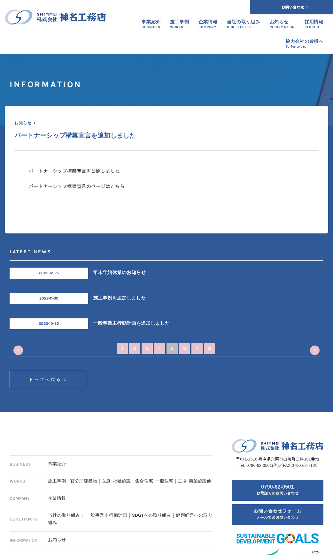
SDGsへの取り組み (151, 515)
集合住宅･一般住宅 (154, 481)
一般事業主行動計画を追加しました (131, 323)
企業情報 (57, 498)
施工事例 (57, 481)
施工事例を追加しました (119, 298)
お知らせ (57, 540)
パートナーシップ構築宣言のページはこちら (77, 186)
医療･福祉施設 (116, 481)
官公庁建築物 (83, 481)
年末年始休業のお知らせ (119, 272)
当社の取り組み (64, 515)
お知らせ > (24, 123)
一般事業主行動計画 (106, 515)
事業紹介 (57, 464)
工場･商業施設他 (194, 481)
